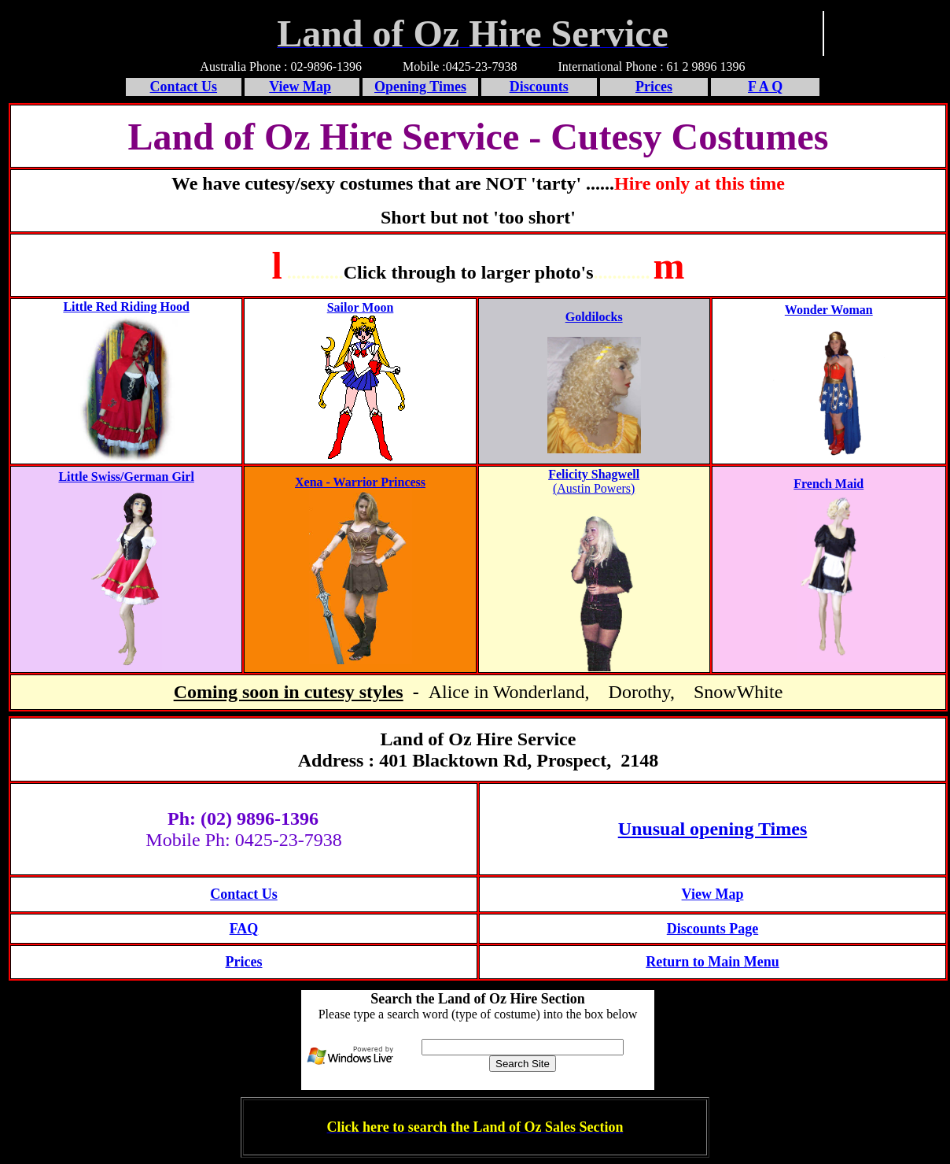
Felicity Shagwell (593, 474)
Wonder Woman (829, 309)
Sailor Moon (360, 307)
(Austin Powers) (594, 488)
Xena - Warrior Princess (360, 482)
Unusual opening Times (713, 828)
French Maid (828, 483)
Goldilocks (594, 316)
